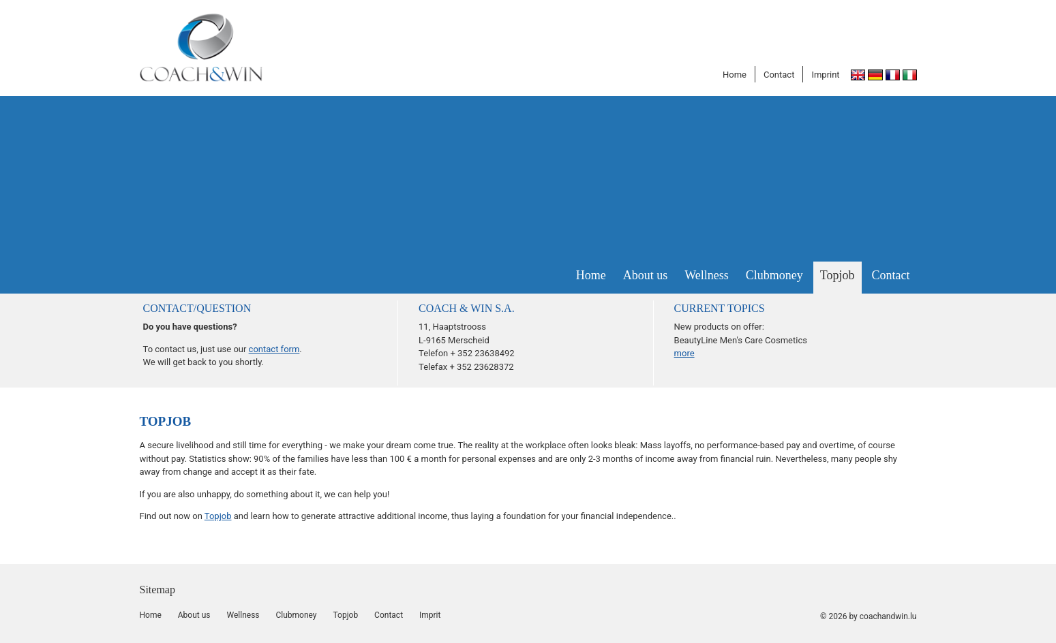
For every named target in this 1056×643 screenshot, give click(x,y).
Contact (779, 74)
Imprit (429, 615)
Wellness (706, 275)
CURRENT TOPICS (719, 308)
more (684, 353)
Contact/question (197, 308)
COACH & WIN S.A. (467, 308)
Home (734, 74)
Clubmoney (774, 275)
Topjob (837, 275)
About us (645, 275)
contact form (274, 349)
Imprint (825, 74)
